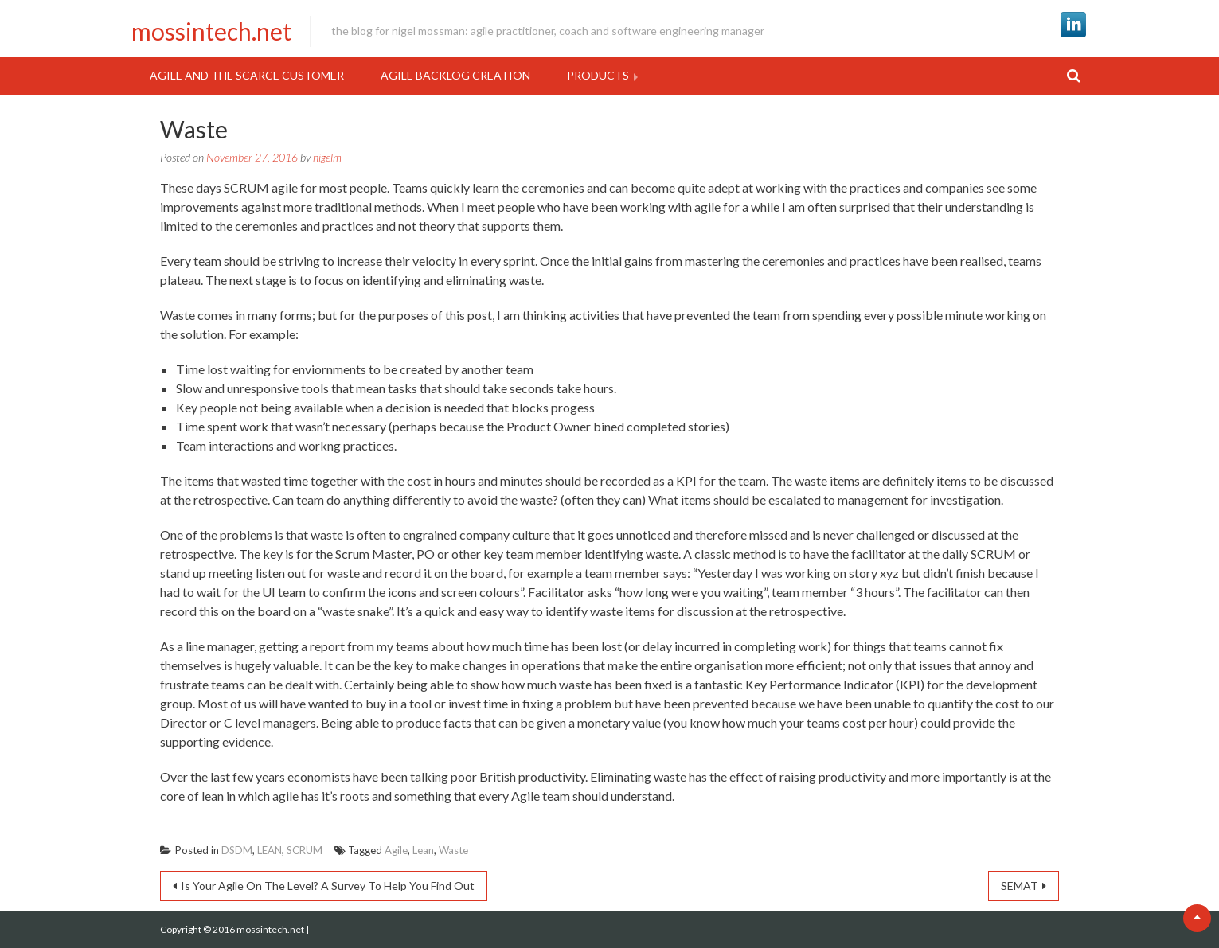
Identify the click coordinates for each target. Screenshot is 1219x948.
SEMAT (1019, 885)
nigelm (327, 157)
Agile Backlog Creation (455, 75)
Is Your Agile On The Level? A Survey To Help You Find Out (328, 885)
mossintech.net (211, 31)
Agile (396, 850)
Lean (423, 850)
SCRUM (304, 850)
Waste (453, 850)
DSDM (236, 850)
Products (598, 75)
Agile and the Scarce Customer (247, 75)
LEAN (269, 850)
